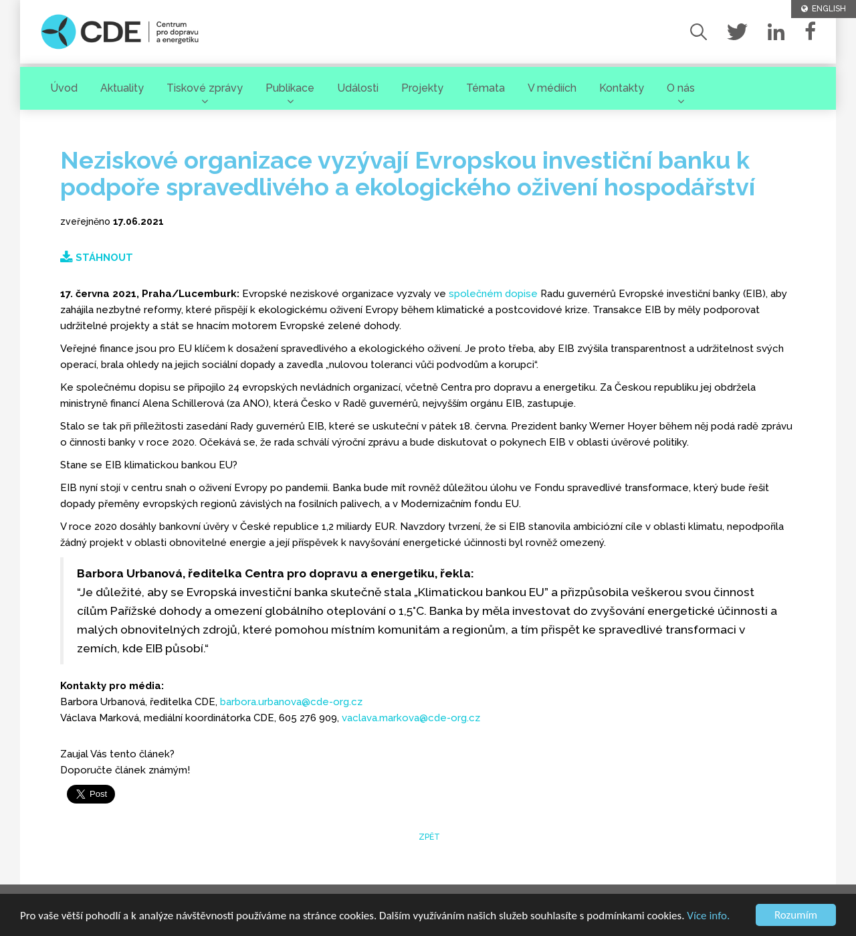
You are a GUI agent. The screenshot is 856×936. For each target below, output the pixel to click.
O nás (681, 88)
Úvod (64, 88)
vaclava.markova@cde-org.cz (411, 718)
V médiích (552, 88)
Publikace (289, 88)
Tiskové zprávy (205, 88)
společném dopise (493, 294)
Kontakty (621, 88)
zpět (428, 837)
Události (358, 88)
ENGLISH (823, 8)
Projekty (422, 88)
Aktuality (122, 88)
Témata (485, 88)
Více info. (708, 916)
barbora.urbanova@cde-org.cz (291, 702)
